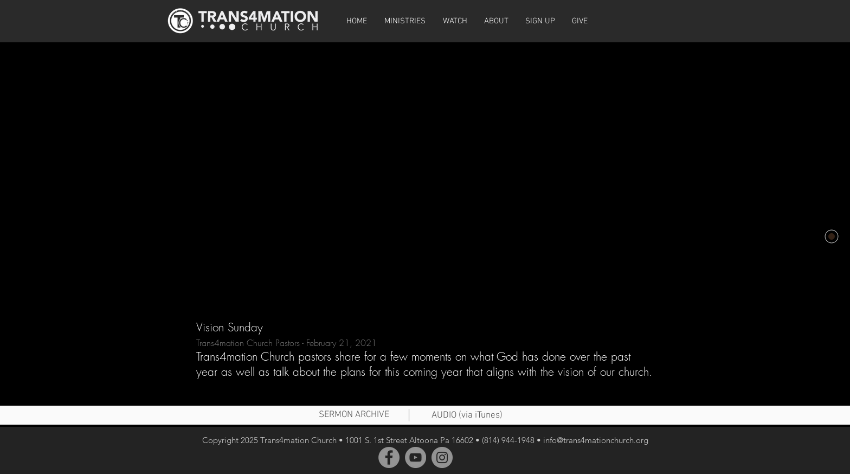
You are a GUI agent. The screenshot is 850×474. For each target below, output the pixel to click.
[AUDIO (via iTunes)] (466, 416)
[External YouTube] (424, 172)
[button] (454, 21)
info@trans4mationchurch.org (595, 440)
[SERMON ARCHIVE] (353, 415)
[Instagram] (442, 457)
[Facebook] (389, 457)
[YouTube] (415, 457)
